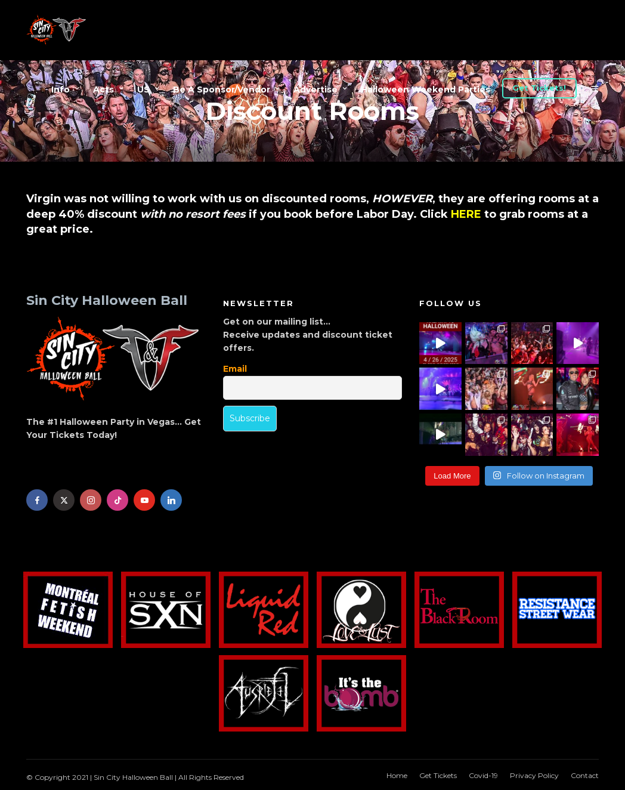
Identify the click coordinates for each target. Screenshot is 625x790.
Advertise (315, 89)
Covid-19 (483, 775)
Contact (585, 775)
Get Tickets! (539, 87)
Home (396, 775)
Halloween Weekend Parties (425, 89)
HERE (466, 214)
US (143, 89)
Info (60, 89)
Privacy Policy (534, 775)
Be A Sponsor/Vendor (221, 89)
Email (235, 368)
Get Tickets (438, 775)
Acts (103, 89)
